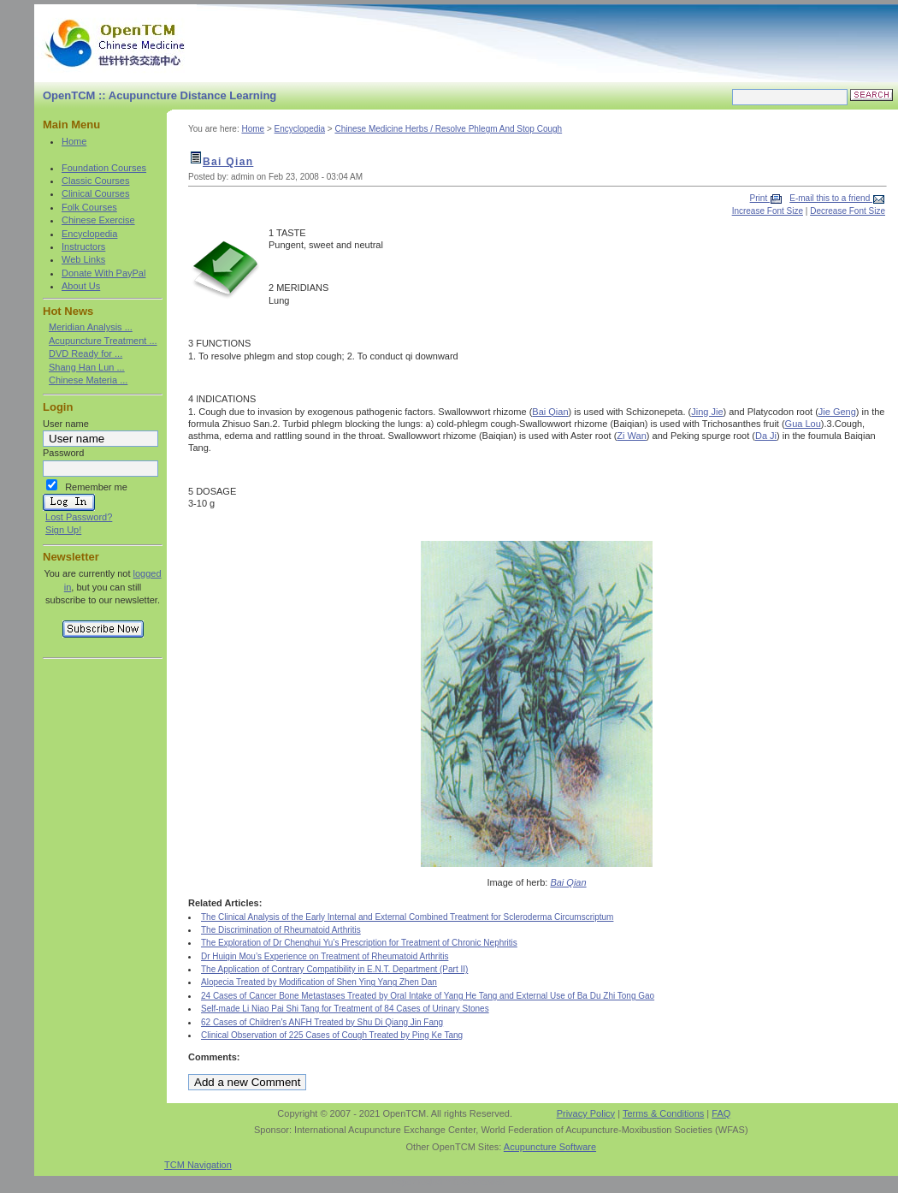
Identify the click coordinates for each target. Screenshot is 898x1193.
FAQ (721, 1113)
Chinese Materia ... (88, 380)
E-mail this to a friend (830, 198)
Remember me (96, 487)
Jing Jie (707, 412)
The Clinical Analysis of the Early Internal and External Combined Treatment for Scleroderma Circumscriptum (407, 917)
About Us (81, 286)
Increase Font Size (767, 211)
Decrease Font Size (847, 211)
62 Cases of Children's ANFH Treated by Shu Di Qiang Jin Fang (322, 1022)
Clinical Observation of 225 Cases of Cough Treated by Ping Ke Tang (332, 1035)
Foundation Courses (104, 168)
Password (63, 453)
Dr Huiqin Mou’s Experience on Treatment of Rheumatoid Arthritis (324, 956)
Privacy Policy (586, 1113)
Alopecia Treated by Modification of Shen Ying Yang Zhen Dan (319, 982)
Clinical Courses (95, 193)
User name (66, 423)
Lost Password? (78, 517)
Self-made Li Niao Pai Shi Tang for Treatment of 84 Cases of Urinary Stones (345, 1008)
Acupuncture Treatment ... (103, 340)
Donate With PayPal (103, 273)
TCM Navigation (198, 1165)
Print (760, 198)
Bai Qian (228, 162)
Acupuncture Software (550, 1147)
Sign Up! (63, 530)
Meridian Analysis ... (91, 327)
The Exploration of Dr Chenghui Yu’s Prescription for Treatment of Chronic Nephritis (359, 942)
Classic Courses (95, 180)
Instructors (83, 246)
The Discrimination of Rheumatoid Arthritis (281, 930)
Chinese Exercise (98, 220)
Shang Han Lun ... (87, 367)
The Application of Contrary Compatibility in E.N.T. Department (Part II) (334, 969)
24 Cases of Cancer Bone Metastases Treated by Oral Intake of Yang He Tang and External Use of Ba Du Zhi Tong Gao (427, 995)
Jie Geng (837, 412)
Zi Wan (631, 435)
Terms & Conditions (663, 1113)
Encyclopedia (89, 234)
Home (74, 141)
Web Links (83, 259)
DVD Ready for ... (85, 353)
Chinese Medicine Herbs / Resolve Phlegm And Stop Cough (448, 129)
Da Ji (766, 435)
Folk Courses (89, 207)
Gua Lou (803, 423)
